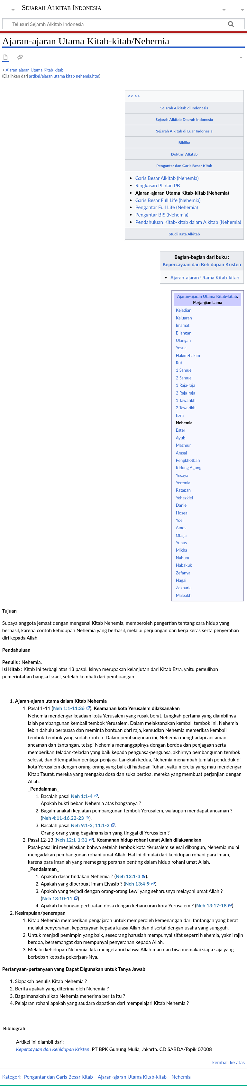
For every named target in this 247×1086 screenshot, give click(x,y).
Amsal (181, 452)
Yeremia (183, 482)
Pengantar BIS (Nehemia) (161, 214)
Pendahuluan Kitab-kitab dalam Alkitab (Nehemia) (188, 222)
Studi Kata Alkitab (184, 234)
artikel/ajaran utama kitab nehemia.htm (64, 76)
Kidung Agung (188, 467)
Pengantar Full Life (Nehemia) (166, 207)
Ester (180, 430)
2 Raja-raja (185, 392)
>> (137, 96)
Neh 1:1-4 (82, 796)
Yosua (181, 347)
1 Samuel (184, 370)
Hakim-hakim (188, 355)
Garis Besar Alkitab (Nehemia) (167, 178)
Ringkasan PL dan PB (157, 185)
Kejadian (183, 310)
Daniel (182, 505)
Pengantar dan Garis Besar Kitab (184, 165)
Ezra (180, 415)
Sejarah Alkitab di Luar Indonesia (184, 131)
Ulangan (183, 340)
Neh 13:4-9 (138, 884)
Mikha (181, 550)
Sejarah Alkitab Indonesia (61, 8)
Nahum (182, 557)
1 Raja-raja (185, 385)
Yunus (181, 542)
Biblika (184, 142)
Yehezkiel (184, 497)
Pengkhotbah (188, 460)
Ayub (180, 437)
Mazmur (183, 445)
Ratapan (183, 490)
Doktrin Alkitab (184, 154)
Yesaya (182, 475)
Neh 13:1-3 (129, 876)
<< (130, 96)
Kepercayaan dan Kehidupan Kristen (202, 264)
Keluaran (184, 317)
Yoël (180, 520)
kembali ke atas (228, 1062)
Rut (179, 362)
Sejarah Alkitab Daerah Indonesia (184, 119)
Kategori (11, 1077)
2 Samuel (184, 377)
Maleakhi (184, 595)
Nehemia (184, 422)
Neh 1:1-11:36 (69, 708)
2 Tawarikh (186, 407)
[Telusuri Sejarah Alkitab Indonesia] (123, 24)
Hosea (182, 512)
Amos (181, 527)
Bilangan (183, 332)
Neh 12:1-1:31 (72, 840)
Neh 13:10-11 (58, 898)
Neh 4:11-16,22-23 (63, 818)
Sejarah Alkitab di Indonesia (184, 108)
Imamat (182, 325)
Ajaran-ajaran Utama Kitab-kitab (35, 69)
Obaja (181, 535)
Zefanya (183, 572)
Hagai (181, 580)
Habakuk (184, 565)
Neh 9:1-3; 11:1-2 (91, 825)
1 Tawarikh (186, 400)
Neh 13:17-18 (212, 905)
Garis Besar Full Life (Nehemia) (168, 200)
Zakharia (184, 587)
